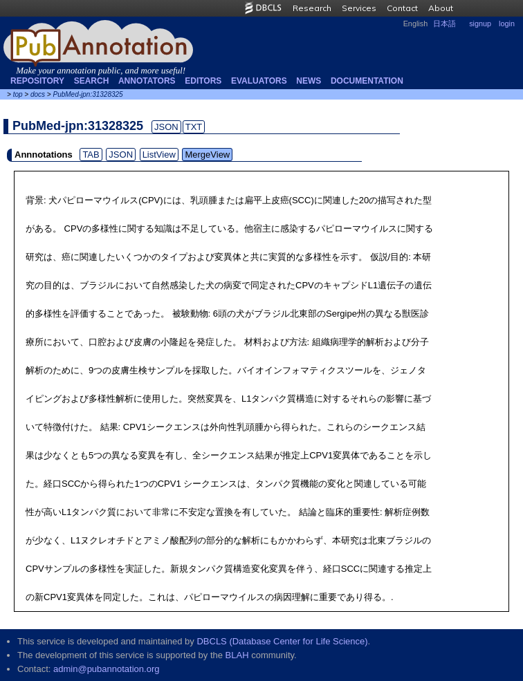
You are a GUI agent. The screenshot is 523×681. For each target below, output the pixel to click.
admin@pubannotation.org (106, 669)
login (507, 23)
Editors (203, 81)
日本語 (444, 23)
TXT (194, 127)
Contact (402, 8)
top (18, 94)
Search (91, 81)
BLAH (237, 655)
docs (37, 94)
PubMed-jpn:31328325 (87, 94)
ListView (159, 154)
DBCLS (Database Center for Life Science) (281, 641)
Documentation (367, 81)
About (440, 8)
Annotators (147, 81)
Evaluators (259, 81)
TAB (90, 154)
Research (312, 8)
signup (480, 23)
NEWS (308, 81)
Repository (37, 81)
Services (359, 8)
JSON (166, 127)
